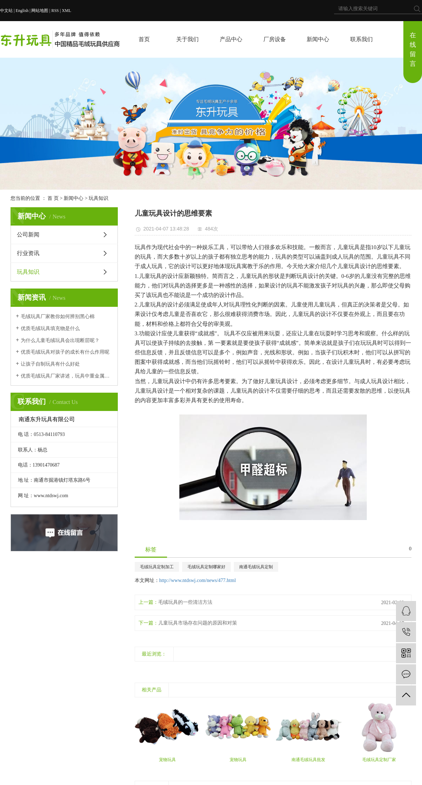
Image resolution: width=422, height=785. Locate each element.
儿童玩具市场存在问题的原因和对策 (197, 623)
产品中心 (231, 39)
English (21, 10)
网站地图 (39, 10)
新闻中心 (318, 39)
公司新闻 (28, 235)
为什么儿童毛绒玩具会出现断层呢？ (60, 340)
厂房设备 (274, 39)
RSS (55, 10)
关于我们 (187, 39)
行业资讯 (28, 253)
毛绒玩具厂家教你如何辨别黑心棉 (58, 316)
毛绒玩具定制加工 (157, 566)
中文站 (6, 10)
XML (66, 10)
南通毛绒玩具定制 (256, 566)
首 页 (53, 198)
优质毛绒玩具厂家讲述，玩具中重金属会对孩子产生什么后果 (67, 376)
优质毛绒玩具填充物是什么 (50, 328)
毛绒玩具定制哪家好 (206, 566)
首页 (144, 39)
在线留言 (413, 49)
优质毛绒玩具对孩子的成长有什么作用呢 (65, 352)
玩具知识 (98, 198)
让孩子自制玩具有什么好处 (50, 364)
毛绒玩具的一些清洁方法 (185, 602)
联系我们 (361, 39)
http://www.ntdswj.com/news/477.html (197, 580)
